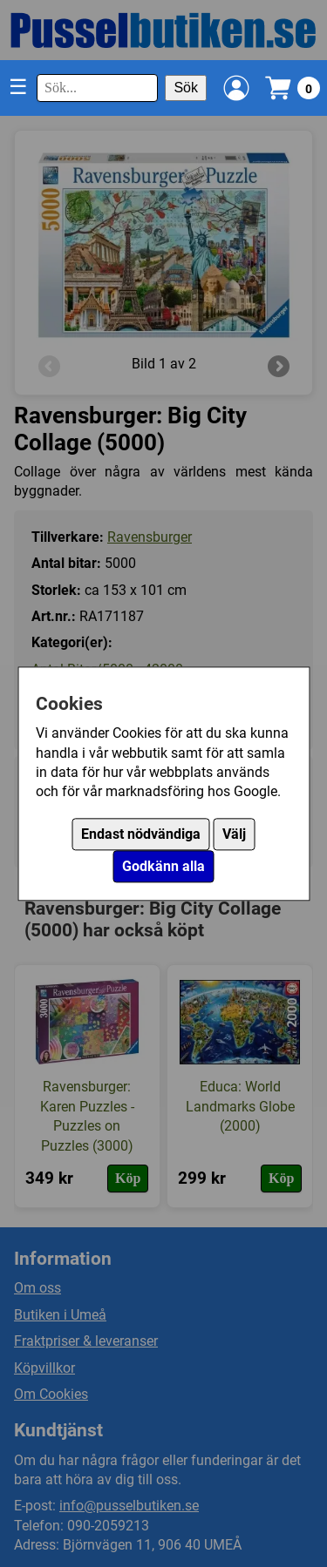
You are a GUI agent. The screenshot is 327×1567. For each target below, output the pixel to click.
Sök (186, 87)
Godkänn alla (163, 866)
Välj (234, 834)
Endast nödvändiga (141, 834)
